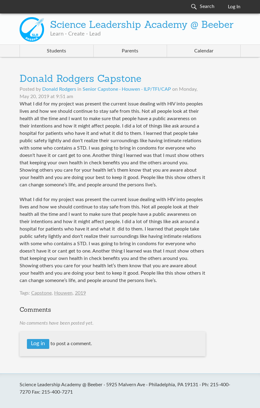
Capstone (41, 293)
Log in (38, 343)
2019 (80, 293)
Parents (130, 50)
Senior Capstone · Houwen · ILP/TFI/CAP (127, 89)
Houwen (63, 293)
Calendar (204, 50)
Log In (234, 6)
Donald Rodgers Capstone (80, 79)
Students (56, 50)
